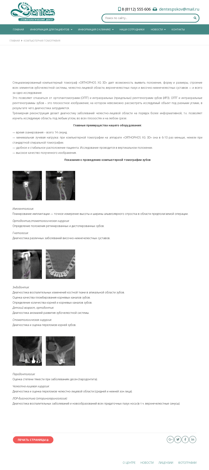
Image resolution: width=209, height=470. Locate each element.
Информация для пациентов (51, 28)
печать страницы (33, 440)
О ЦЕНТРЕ (129, 463)
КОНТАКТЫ (178, 29)
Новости (158, 28)
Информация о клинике (96, 28)
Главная (15, 40)
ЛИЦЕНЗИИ (166, 463)
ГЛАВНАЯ (18, 29)
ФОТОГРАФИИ (187, 463)
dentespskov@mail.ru (179, 9)
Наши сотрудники (132, 29)
